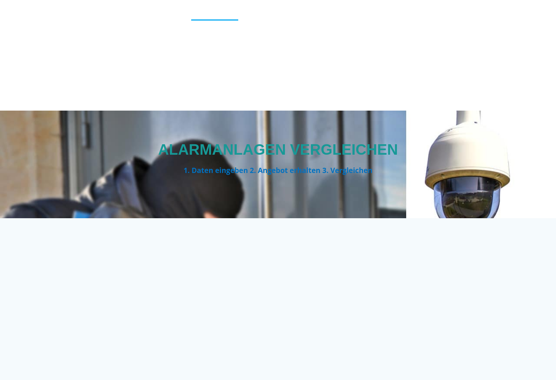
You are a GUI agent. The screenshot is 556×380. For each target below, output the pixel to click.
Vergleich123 (61, 55)
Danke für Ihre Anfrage (491, 15)
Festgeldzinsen (298, 34)
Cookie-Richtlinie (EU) (378, 15)
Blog (326, 15)
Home (182, 54)
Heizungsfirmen (503, 34)
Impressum (336, 54)
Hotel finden (222, 54)
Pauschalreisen (504, 54)
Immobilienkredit (281, 54)
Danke (433, 15)
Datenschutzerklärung (166, 34)
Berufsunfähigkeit (279, 15)
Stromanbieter (305, 73)
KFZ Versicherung (391, 54)
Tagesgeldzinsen (365, 73)
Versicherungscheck (496, 73)
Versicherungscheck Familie (484, 93)
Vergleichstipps (428, 73)
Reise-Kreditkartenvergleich (225, 73)
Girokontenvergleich (367, 34)
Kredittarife (449, 54)
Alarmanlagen (214, 15)
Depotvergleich (239, 34)
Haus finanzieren (440, 34)
